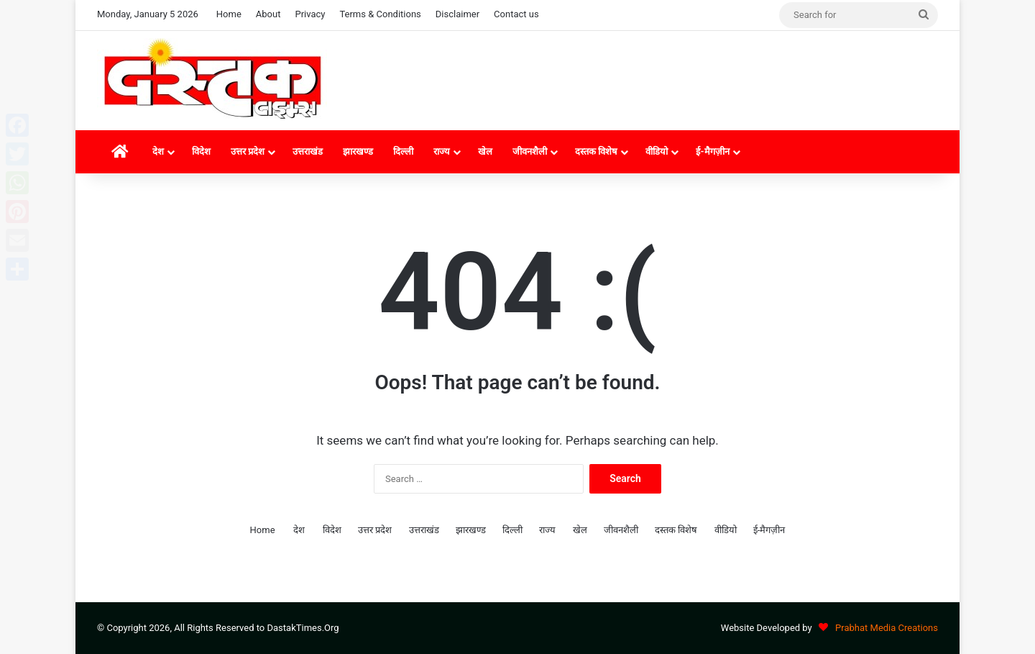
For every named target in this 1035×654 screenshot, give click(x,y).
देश (158, 151)
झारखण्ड (358, 151)
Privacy (310, 14)
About (268, 14)
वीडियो (656, 151)
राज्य (441, 151)
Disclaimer (457, 14)
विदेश (201, 151)
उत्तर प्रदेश (247, 151)
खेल (485, 151)
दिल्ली (403, 151)
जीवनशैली (529, 151)
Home (229, 14)
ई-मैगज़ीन (712, 151)
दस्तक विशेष (596, 151)
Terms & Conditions (379, 14)
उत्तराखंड (308, 151)
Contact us (516, 14)
